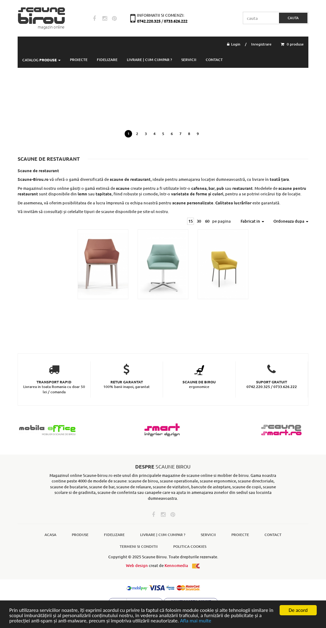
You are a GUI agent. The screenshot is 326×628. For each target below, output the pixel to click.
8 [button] (189, 133)
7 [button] (180, 133)
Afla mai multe (195, 620)
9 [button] (198, 133)
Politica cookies (189, 546)
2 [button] (137, 133)
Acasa (50, 534)
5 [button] (163, 133)
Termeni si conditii (139, 546)
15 (190, 221)
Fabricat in (252, 221)
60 (207, 221)
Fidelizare (107, 59)
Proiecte (240, 534)
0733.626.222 (175, 21)
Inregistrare (261, 44)
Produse (80, 534)
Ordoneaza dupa (290, 221)
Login (233, 44)
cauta (293, 17)
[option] (163, 106)
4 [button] (154, 133)
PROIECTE (79, 59)
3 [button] (146, 133)
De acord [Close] (298, 610)
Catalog (41, 60)
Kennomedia (182, 565)
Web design (137, 565)
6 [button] (172, 133)
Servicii (188, 59)
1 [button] (128, 133)
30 (199, 221)
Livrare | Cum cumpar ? (149, 59)
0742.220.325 (149, 21)
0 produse (292, 44)
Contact (214, 59)
